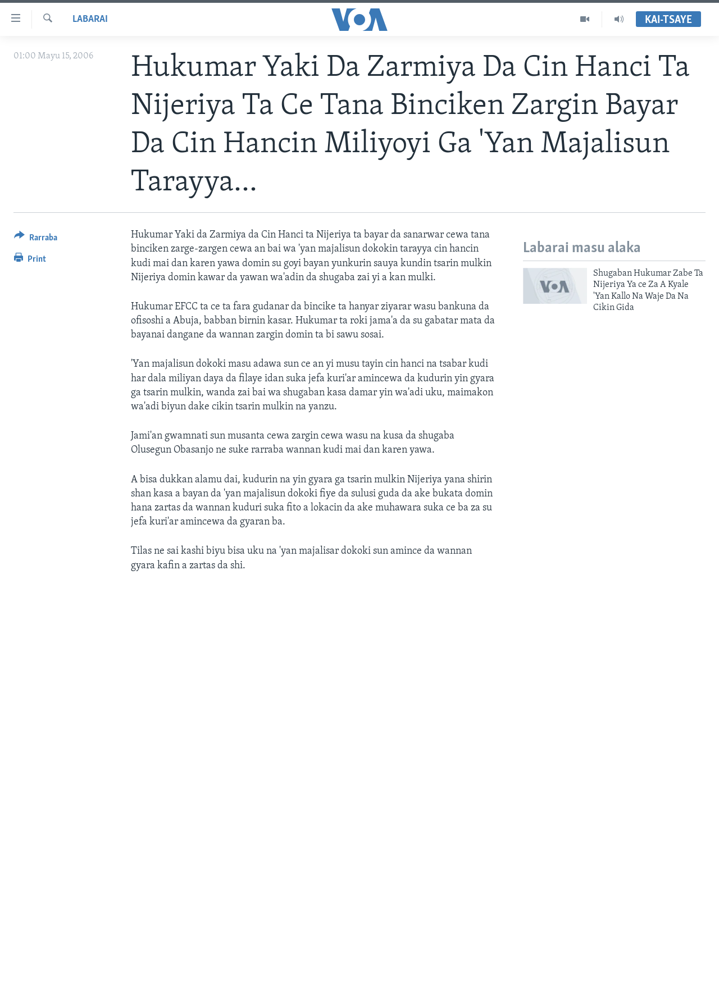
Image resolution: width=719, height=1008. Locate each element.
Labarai (90, 19)
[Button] (35, 239)
